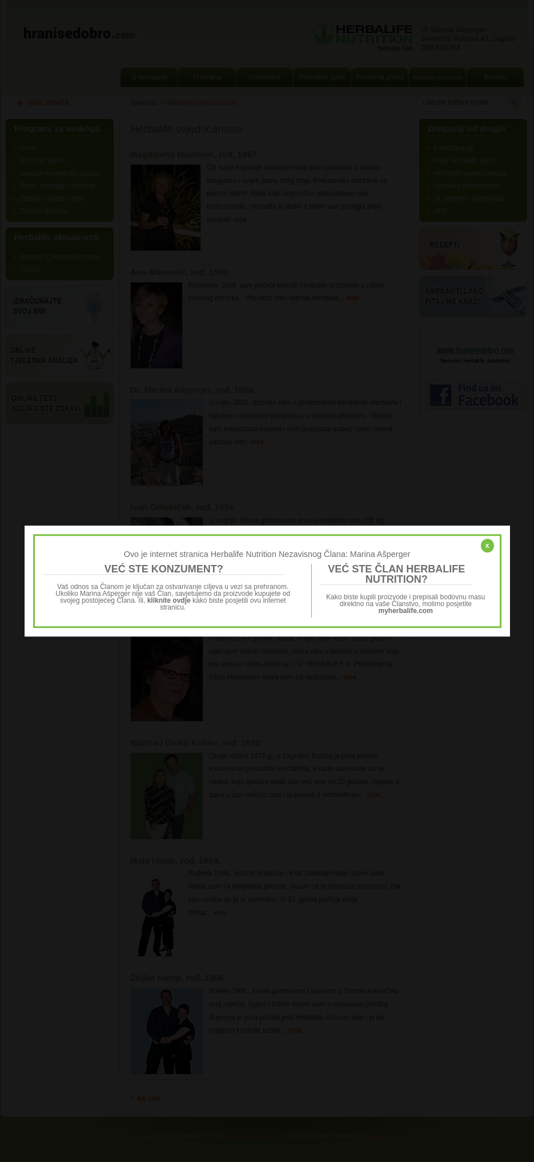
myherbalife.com (406, 611)
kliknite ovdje (169, 600)
